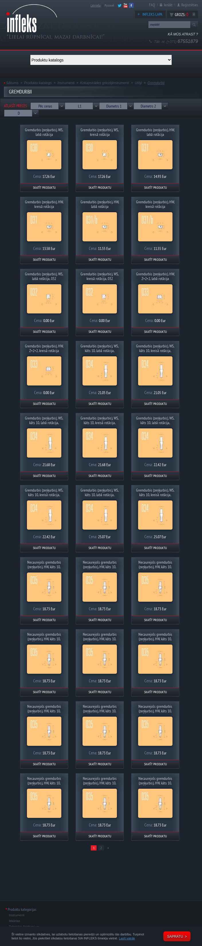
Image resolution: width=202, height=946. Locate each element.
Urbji (138, 83)
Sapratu (175, 937)
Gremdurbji (156, 83)
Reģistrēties (189, 4)
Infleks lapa (152, 14)
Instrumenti (65, 83)
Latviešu (96, 5)
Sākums (12, 83)
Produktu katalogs (38, 83)
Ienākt (168, 4)
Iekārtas (14, 921)
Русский (109, 5)
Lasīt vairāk (127, 938)
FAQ (152, 4)
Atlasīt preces (15, 105)
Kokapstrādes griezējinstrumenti (104, 83)
